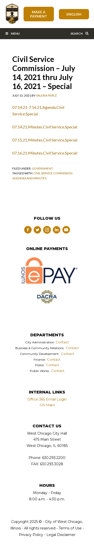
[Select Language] (74, 14)
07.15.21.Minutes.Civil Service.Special (44, 139)
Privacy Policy (31, 534)
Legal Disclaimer (60, 534)
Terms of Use (70, 528)
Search (79, 33)
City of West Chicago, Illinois (12, 14)
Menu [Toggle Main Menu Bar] (12, 33)
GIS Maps (47, 405)
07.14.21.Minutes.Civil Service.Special (44, 126)
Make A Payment (38, 14)
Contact (62, 342)
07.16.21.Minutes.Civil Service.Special (44, 152)
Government (42, 168)
